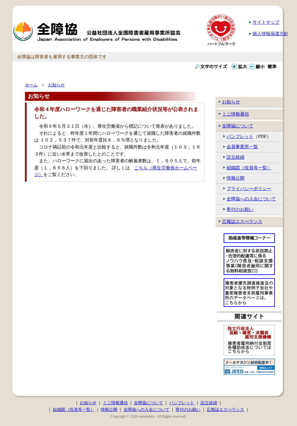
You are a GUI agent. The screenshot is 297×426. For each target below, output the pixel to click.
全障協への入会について (251, 198)
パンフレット (240, 136)
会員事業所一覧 (242, 146)
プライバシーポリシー (249, 188)
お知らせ (231, 101)
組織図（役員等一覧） (249, 167)
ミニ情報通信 (235, 114)
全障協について (237, 125)
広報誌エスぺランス (242, 221)
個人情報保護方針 (270, 33)
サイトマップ (265, 22)
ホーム (31, 85)
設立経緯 (235, 157)
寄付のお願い (240, 209)
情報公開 (235, 178)
